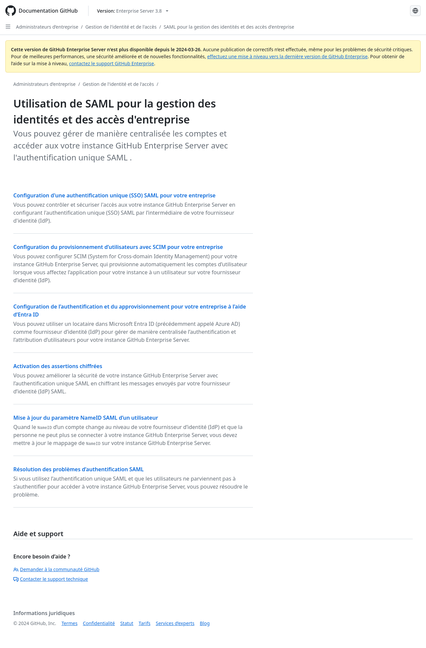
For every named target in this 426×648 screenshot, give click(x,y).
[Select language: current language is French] (415, 10)
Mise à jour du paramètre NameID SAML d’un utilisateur (85, 417)
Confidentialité (99, 623)
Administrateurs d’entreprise (47, 27)
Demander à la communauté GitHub (56, 569)
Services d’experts (175, 623)
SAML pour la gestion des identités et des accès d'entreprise (229, 27)
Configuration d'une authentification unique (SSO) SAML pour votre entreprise (114, 195)
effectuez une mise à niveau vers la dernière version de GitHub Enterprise (287, 56)
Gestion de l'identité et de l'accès (120, 27)
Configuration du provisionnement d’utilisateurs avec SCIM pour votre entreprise (118, 247)
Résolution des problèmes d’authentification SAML (78, 469)
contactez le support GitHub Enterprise (111, 63)
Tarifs (144, 623)
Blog (205, 623)
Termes (70, 623)
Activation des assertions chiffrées (57, 366)
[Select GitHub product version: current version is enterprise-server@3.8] (132, 11)
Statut (126, 623)
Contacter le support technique (50, 579)
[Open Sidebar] (8, 26)
